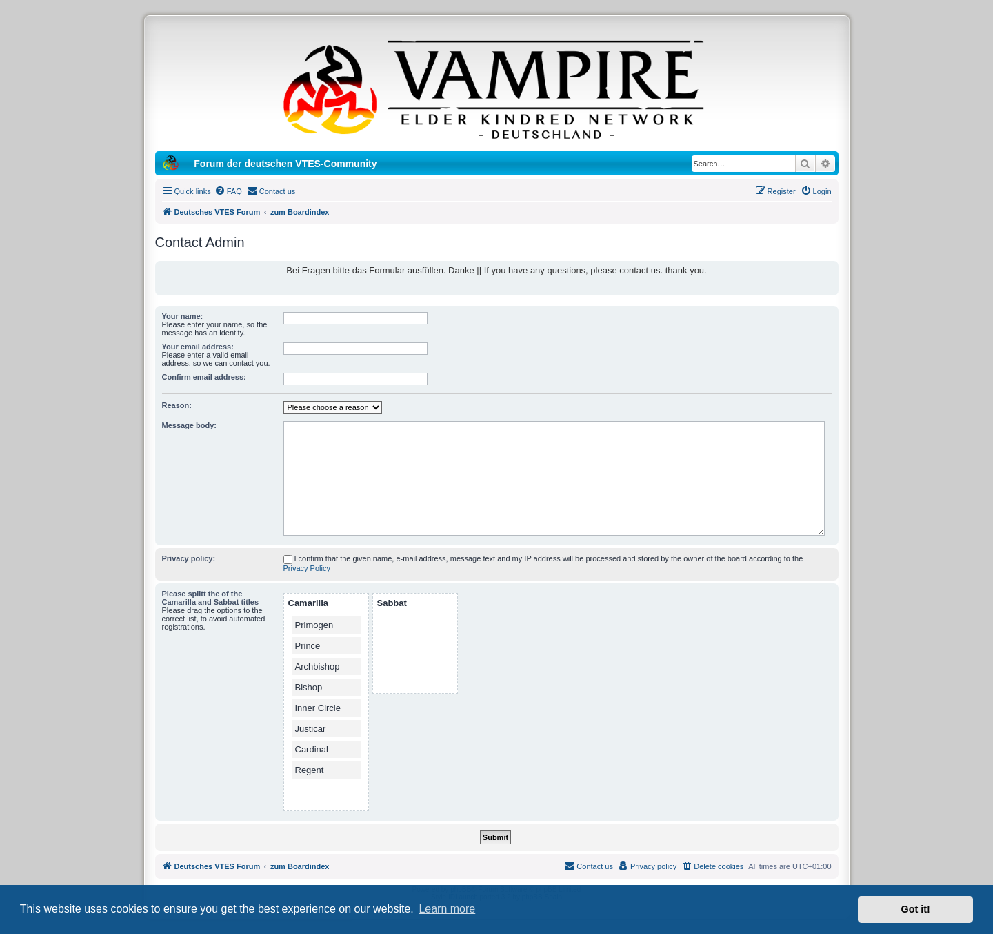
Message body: (189, 425)
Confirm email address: (204, 377)
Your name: (182, 316)
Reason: (177, 405)
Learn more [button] (447, 909)
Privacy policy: (189, 558)
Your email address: (198, 346)
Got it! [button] (915, 909)
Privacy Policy (306, 568)
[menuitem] (228, 191)
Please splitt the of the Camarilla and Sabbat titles (210, 598)
